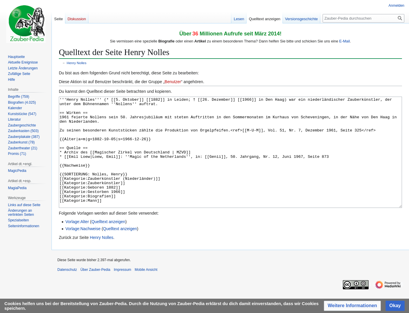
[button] (352, 306)
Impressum (122, 292)
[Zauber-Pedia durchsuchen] (363, 18)
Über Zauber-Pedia (95, 292)
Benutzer (173, 81)
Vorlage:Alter (77, 243)
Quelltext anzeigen (108, 243)
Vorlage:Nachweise (82, 250)
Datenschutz (67, 292)
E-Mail (344, 41)
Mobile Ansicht (146, 292)
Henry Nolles (76, 63)
